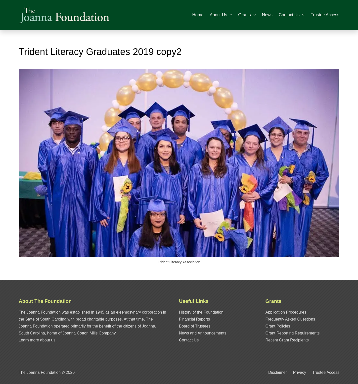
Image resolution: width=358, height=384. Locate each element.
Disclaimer (277, 372)
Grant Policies (278, 326)
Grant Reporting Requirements (293, 333)
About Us (222, 15)
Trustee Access (325, 14)
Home (197, 14)
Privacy (299, 372)
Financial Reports (194, 319)
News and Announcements (202, 333)
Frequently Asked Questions (290, 319)
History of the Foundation (201, 312)
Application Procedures (286, 312)
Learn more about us (37, 340)
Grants (248, 15)
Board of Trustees (194, 326)
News (267, 14)
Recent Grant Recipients (287, 340)
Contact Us (292, 15)
